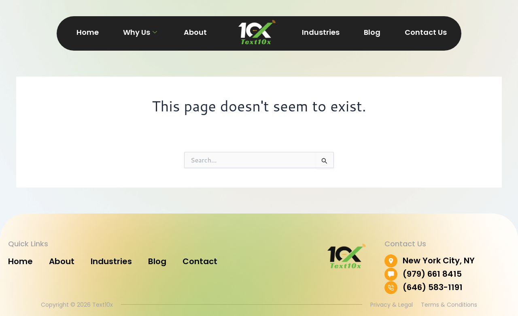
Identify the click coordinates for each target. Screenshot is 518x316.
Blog (372, 32)
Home (87, 32)
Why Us (140, 32)
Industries (321, 32)
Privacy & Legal (391, 305)
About (195, 32)
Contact (200, 261)
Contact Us (426, 32)
